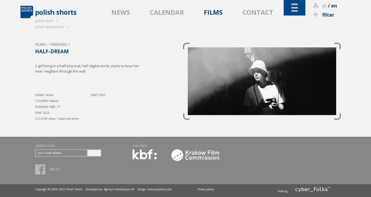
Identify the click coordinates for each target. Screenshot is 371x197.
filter (323, 15)
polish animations (52, 26)
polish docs (47, 20)
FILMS (213, 12)
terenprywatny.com (160, 189)
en (334, 5)
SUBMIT (94, 152)
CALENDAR (167, 12)
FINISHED (59, 44)
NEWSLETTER (45, 146)
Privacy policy (205, 189)
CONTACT (257, 12)
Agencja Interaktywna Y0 (119, 189)
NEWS (120, 12)
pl (324, 5)
